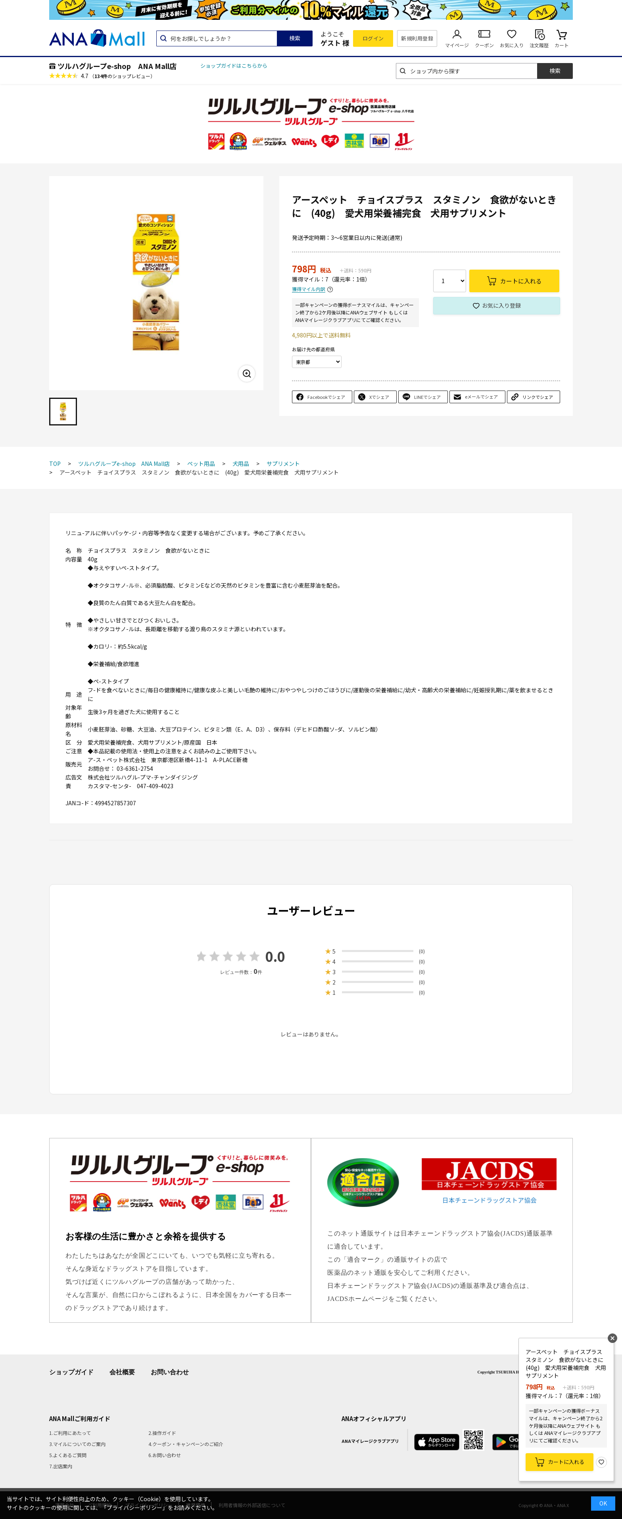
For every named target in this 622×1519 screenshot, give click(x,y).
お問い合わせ (170, 1372)
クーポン (484, 45)
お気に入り (512, 45)
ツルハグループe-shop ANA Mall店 (117, 66)
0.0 (275, 956)
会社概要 (122, 1372)
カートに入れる (566, 1461)
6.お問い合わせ (164, 1455)
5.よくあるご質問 (67, 1455)
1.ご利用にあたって (70, 1432)
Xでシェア (379, 397)
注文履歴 (539, 45)
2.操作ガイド (162, 1432)
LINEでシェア (427, 397)
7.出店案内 (60, 1466)
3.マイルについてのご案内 (77, 1443)
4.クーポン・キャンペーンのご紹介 (185, 1443)
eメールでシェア (481, 396)
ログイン (373, 38)
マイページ (457, 45)
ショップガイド (71, 1372)
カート (562, 45)
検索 (294, 38)
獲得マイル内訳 (308, 289)
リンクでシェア (537, 397)
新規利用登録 (417, 38)
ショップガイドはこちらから (233, 65)
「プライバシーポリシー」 (134, 1507)
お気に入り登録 (501, 305)
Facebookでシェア (326, 397)
